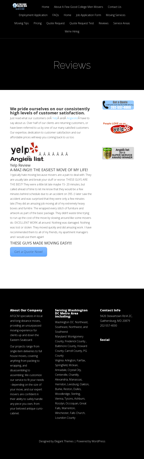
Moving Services (115, 15)
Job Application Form (88, 15)
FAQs (55, 15)
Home (45, 7)
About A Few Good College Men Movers (78, 7)
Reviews (104, 23)
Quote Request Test (82, 23)
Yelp (54, 118)
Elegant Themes (64, 441)
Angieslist (72, 118)
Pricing (38, 23)
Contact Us (114, 7)
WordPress (98, 441)
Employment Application (33, 15)
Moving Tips (21, 23)
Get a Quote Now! (28, 251)
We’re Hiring (72, 31)
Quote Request (55, 23)
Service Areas (121, 23)
